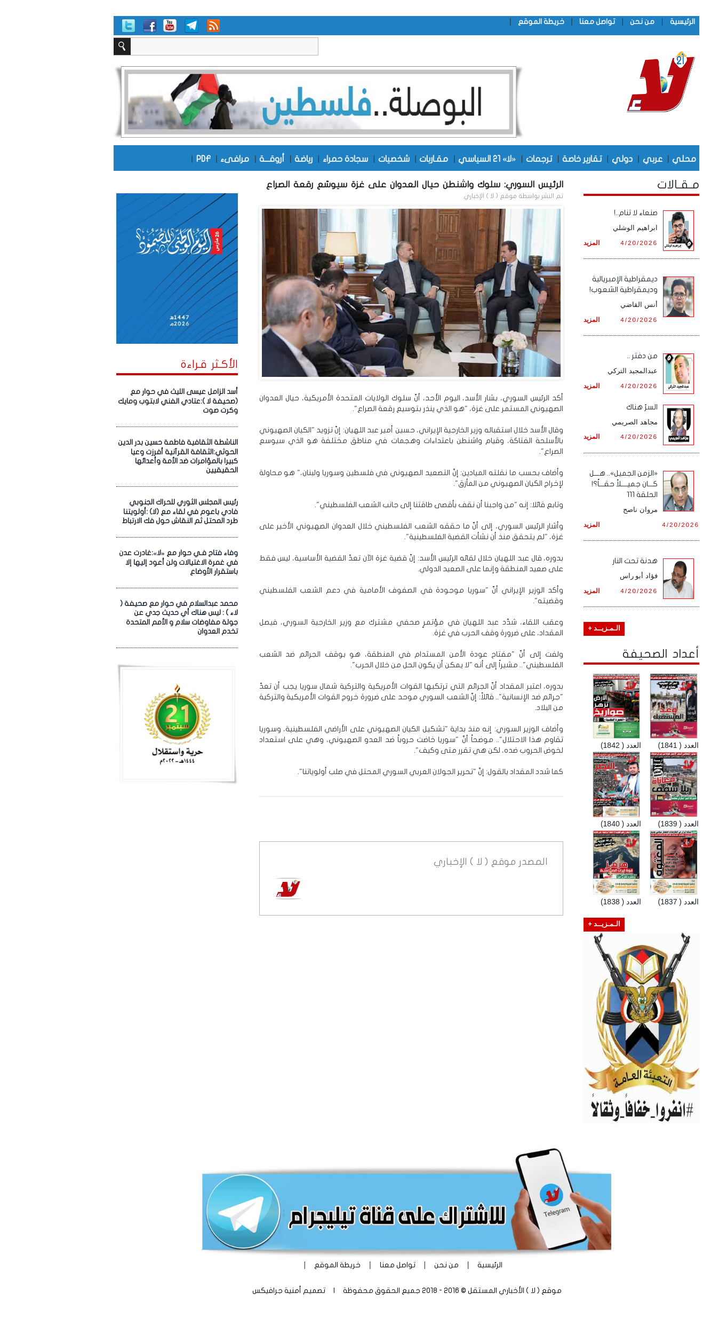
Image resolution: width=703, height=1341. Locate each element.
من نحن (587, 22)
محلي (629, 158)
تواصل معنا (542, 22)
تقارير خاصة (527, 158)
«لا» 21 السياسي (432, 158)
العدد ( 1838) (566, 901)
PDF (148, 158)
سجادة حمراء (290, 158)
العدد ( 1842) (566, 745)
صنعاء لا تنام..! (581, 213)
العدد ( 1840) (566, 823)
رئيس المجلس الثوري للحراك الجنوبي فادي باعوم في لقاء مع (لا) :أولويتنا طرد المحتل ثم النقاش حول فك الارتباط (125, 512)
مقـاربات (378, 158)
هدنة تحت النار (580, 561)
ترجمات (484, 158)
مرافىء (179, 158)
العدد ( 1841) (623, 745)
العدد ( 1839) (623, 823)
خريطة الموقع (486, 22)
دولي (567, 158)
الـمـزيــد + (549, 628)
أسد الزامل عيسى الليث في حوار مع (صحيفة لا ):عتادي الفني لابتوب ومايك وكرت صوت (123, 401)
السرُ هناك (587, 407)
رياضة (248, 158)
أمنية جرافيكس (221, 1291)
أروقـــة (216, 158)
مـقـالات (623, 184)
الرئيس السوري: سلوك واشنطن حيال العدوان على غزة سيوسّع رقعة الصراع (359, 184)
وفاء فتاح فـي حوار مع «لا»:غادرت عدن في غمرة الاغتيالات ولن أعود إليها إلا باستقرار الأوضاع (123, 562)
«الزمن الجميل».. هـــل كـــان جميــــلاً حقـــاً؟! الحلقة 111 (568, 484)
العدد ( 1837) (623, 901)
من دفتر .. (587, 356)
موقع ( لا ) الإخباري (435, 196)
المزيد (537, 242)
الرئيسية (627, 22)
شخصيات (339, 158)
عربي (598, 158)
